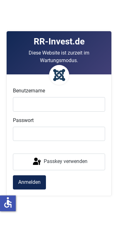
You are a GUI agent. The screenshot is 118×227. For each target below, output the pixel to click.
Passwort (23, 120)
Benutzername (29, 91)
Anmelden (29, 182)
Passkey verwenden (59, 161)
